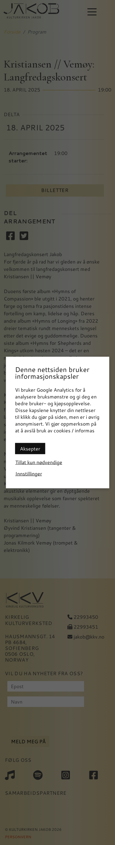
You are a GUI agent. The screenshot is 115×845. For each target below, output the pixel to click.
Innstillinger (28, 473)
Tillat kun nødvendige (38, 462)
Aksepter (30, 448)
